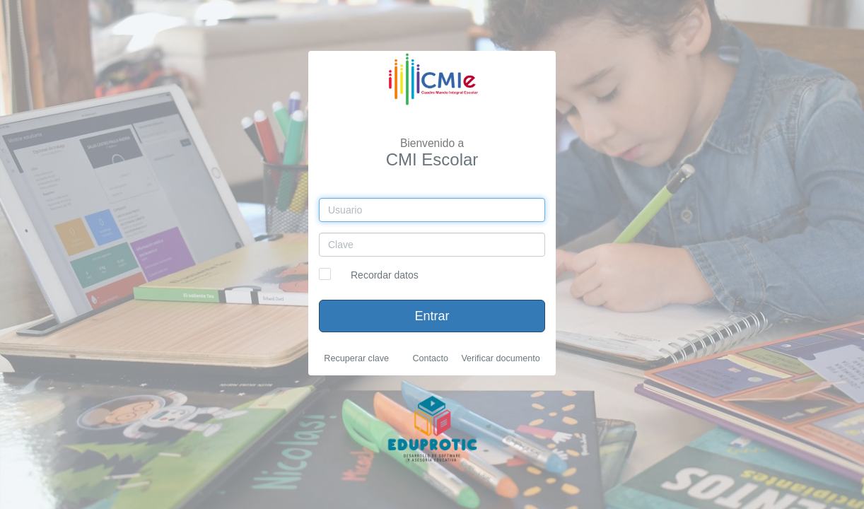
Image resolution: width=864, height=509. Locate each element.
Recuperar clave (356, 358)
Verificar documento (500, 358)
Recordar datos (385, 275)
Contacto (430, 358)
